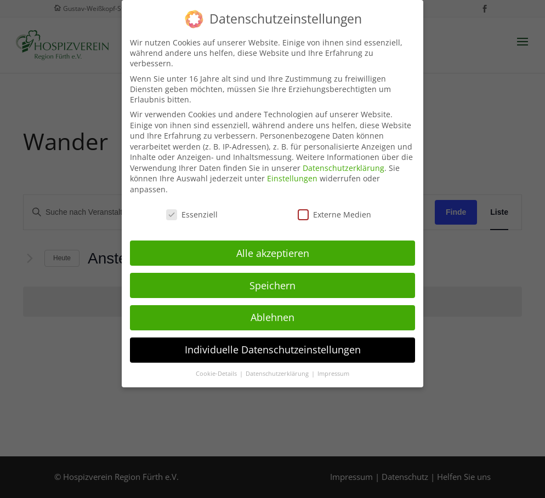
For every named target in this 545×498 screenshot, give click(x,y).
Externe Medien (334, 209)
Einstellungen (292, 173)
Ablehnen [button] (272, 312)
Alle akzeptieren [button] (272, 247)
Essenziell (192, 209)
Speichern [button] (272, 280)
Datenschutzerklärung (343, 163)
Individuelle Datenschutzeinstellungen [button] (273, 344)
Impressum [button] (333, 369)
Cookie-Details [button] (217, 369)
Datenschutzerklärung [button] (278, 369)
